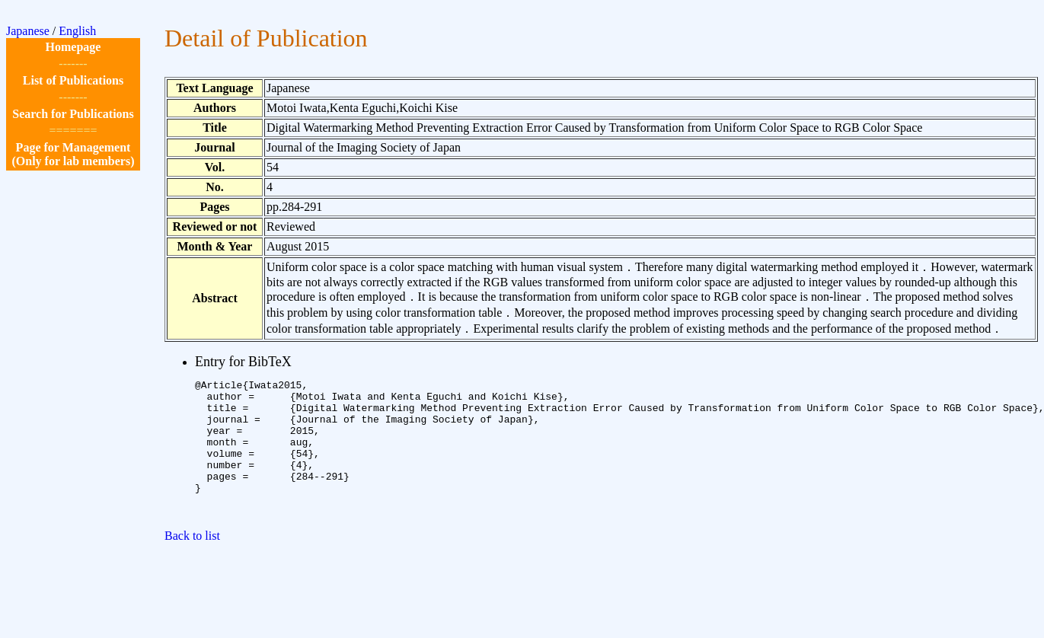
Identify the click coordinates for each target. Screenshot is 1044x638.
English (77, 30)
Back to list (192, 563)
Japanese (27, 30)
